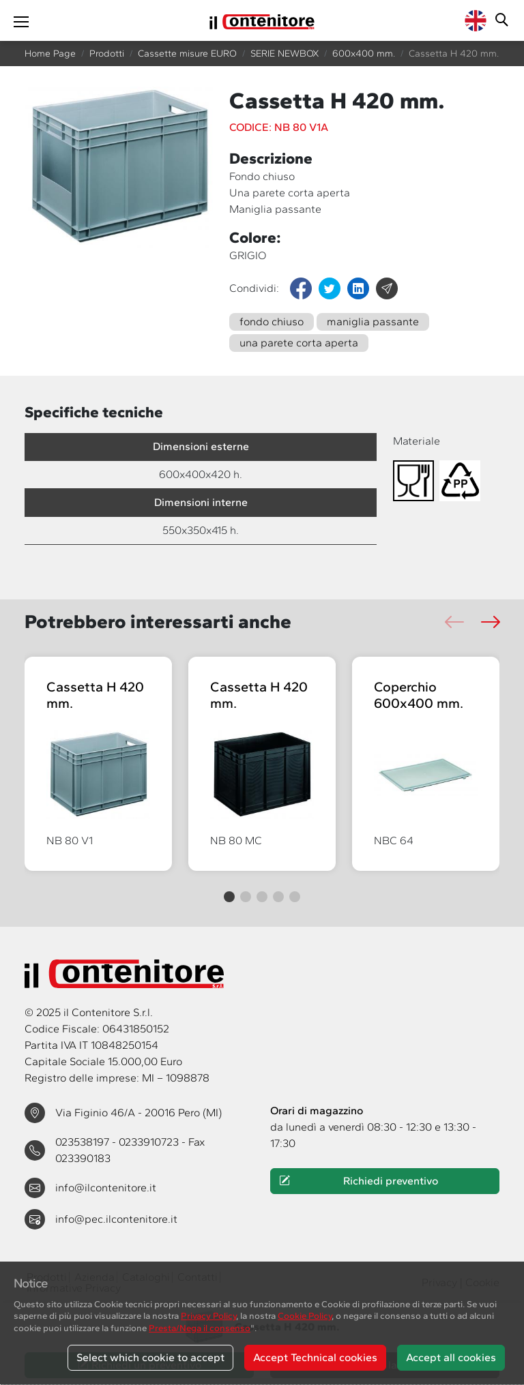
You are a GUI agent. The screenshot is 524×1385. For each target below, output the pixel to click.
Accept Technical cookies (315, 1357)
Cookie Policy (305, 1315)
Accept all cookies (451, 1357)
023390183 (83, 1158)
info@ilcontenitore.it (105, 1187)
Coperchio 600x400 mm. (418, 695)
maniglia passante (373, 321)
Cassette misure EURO (187, 53)
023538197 (83, 1141)
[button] (490, 622)
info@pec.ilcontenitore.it (116, 1218)
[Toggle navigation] (21, 20)
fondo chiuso (271, 321)
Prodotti (106, 53)
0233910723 (150, 1141)
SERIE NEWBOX (284, 53)
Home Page (50, 53)
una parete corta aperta (298, 342)
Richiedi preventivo (358, 1181)
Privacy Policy (208, 1315)
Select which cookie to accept (150, 1357)
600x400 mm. (363, 53)
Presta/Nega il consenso (199, 1327)
